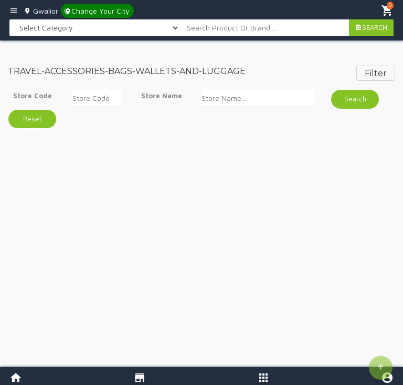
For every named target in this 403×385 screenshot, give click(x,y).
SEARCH (371, 27)
